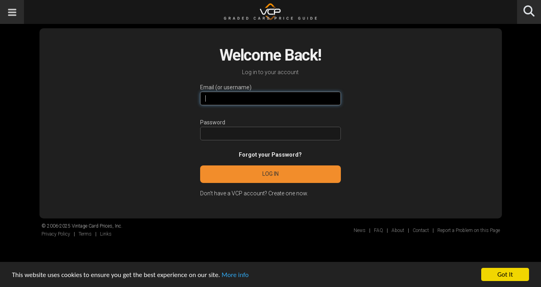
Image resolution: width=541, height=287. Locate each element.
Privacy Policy (55, 234)
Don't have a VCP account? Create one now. (254, 193)
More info (235, 275)
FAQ (378, 230)
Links (106, 234)
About (397, 230)
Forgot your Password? (270, 154)
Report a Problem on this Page (468, 230)
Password (212, 122)
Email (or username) (226, 87)
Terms (85, 234)
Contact (421, 230)
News (360, 230)
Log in (270, 174)
